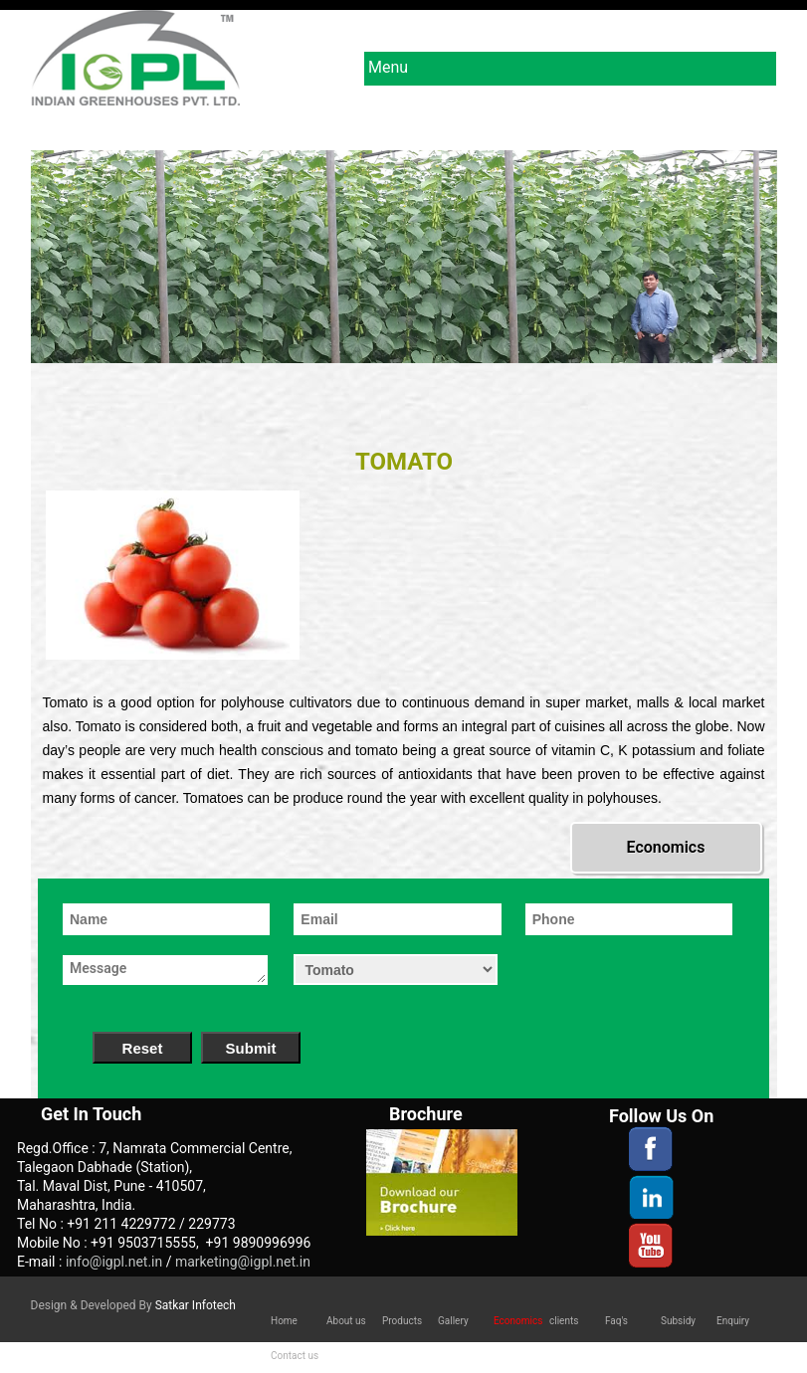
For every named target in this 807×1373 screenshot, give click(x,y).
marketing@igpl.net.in (242, 1262)
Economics (666, 847)
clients (563, 1320)
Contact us (294, 1355)
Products (402, 1320)
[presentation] (634, 976)
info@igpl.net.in (116, 1262)
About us (346, 1320)
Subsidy (678, 1320)
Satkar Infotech (195, 1305)
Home (284, 1320)
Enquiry (732, 1320)
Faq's (616, 1320)
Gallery (453, 1320)
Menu (569, 69)
